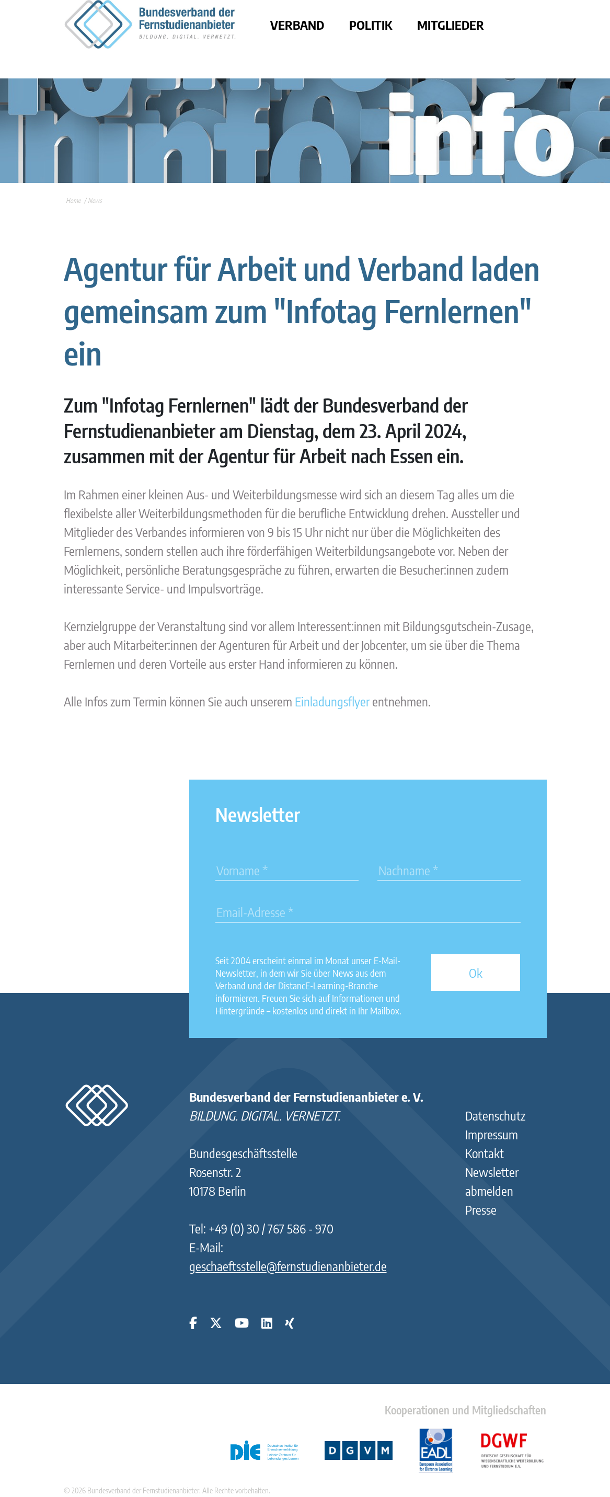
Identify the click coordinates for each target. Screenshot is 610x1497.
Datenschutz (495, 1115)
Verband (297, 24)
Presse (481, 1209)
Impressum (491, 1134)
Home (73, 200)
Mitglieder (450, 24)
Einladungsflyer (332, 701)
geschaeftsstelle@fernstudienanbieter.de (288, 1266)
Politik (370, 24)
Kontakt (484, 1153)
